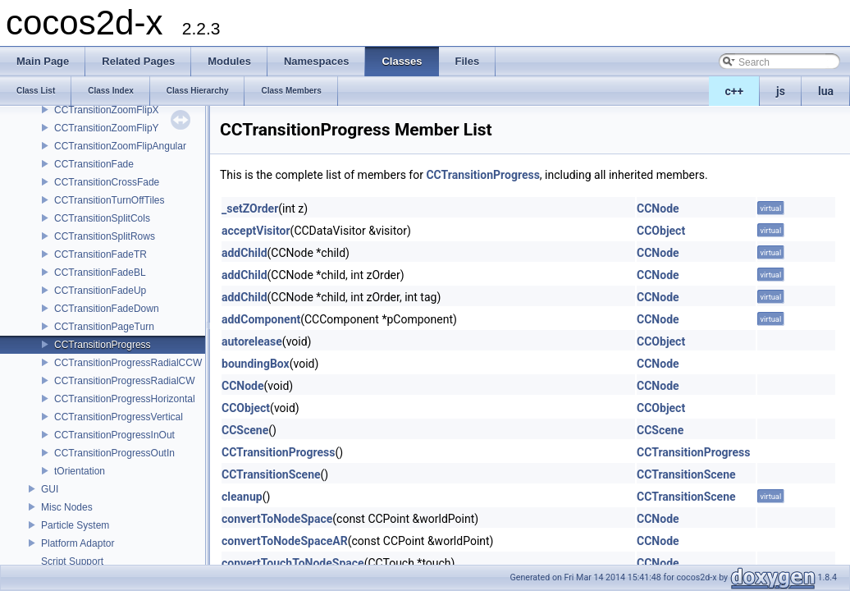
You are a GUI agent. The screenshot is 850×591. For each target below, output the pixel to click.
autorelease (252, 341)
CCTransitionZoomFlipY (106, 128)
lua (826, 91)
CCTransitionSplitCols (102, 218)
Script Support (72, 561)
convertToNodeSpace (277, 518)
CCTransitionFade (94, 164)
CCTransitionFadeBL (100, 272)
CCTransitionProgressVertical (118, 417)
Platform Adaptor (77, 543)
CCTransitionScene (271, 474)
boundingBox (256, 363)
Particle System (75, 525)
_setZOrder (250, 208)
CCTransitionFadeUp (100, 290)
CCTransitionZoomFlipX (106, 110)
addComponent (261, 319)
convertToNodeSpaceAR (285, 540)
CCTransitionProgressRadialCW (124, 381)
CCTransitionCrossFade (106, 182)
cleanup (242, 496)
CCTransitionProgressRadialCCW (128, 363)
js (780, 91)
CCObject (661, 230)
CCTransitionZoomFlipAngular (120, 146)
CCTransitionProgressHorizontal (124, 399)
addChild (244, 252)
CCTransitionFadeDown (106, 308)
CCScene (245, 430)
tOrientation (79, 471)
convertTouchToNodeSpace (293, 563)
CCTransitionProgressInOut (114, 435)
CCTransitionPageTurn (104, 326)
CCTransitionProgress (102, 344)
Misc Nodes (67, 507)
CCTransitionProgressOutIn (114, 453)
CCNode (658, 208)
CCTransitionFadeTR (100, 254)
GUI (49, 489)
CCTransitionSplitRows (104, 236)
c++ (734, 91)
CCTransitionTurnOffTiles (109, 200)
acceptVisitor (256, 230)
